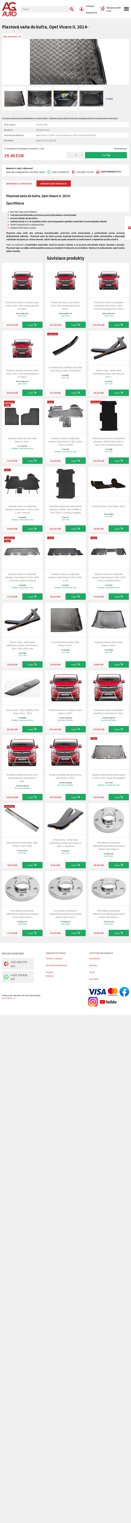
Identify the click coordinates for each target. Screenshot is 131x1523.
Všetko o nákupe (54, 958)
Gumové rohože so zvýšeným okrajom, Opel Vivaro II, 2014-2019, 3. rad (65, 577)
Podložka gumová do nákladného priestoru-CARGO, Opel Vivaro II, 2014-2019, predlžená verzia (108, 441)
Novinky (93, 965)
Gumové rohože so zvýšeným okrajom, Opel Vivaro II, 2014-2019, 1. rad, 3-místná (22, 509)
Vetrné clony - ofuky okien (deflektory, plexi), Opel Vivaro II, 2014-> (108, 373)
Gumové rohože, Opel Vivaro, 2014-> (109, 507)
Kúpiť (106, 155)
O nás (92, 972)
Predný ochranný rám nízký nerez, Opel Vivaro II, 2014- (65, 776)
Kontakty (93, 978)
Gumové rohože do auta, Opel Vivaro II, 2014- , (22, 440)
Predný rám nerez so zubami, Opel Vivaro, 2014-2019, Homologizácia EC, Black (22, 305)
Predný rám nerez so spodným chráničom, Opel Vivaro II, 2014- (108, 711)
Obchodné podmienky (56, 965)
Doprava (50, 975)
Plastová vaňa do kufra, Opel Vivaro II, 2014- (65, 643)
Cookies (49, 972)
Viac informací (10, 36)
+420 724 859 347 (58, 172)
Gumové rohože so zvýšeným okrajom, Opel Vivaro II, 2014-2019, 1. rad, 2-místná (65, 441)
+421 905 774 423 (83, 172)
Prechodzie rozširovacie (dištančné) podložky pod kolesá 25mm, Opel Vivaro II (22, 914)
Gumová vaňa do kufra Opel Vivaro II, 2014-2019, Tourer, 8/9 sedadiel (108, 776)
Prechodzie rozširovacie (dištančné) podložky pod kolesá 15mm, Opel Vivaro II (109, 914)
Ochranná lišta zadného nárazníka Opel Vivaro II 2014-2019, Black (65, 369)
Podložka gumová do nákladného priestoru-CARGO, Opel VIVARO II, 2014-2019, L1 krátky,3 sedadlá (65, 509)
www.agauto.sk (8, 998)
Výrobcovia (94, 958)
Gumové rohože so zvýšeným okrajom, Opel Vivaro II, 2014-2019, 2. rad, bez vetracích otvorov (22, 577)
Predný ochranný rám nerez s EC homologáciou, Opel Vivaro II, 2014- (22, 778)
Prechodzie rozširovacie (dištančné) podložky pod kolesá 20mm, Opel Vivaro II (65, 914)
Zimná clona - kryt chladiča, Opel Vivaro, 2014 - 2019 (22, 711)
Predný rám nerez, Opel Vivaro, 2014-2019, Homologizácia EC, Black (65, 305)
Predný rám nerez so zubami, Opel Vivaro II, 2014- (65, 711)
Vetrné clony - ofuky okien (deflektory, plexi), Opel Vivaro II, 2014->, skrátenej (65, 843)
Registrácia (91, 12)
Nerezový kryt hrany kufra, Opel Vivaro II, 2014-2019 (22, 844)
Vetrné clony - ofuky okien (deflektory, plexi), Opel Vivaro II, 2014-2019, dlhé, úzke (22, 645)
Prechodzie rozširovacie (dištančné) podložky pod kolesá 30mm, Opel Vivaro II (109, 845)
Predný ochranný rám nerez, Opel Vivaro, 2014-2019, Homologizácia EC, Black (22, 373)
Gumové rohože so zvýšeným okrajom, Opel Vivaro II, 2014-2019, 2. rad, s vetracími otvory (109, 577)
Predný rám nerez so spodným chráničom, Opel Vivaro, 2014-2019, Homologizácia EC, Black (108, 305)
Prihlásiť (90, 6)
